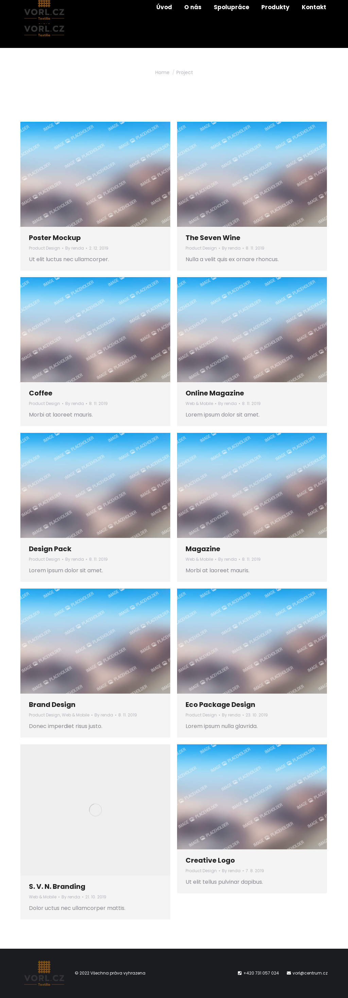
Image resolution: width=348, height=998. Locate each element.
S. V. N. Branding (57, 886)
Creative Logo (210, 860)
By (74, 248)
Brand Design (52, 704)
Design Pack (50, 549)
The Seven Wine (213, 237)
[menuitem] (164, 24)
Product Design (44, 248)
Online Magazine (215, 393)
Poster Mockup (55, 237)
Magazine (203, 549)
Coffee (40, 393)
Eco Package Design (220, 704)
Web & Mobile (199, 403)
